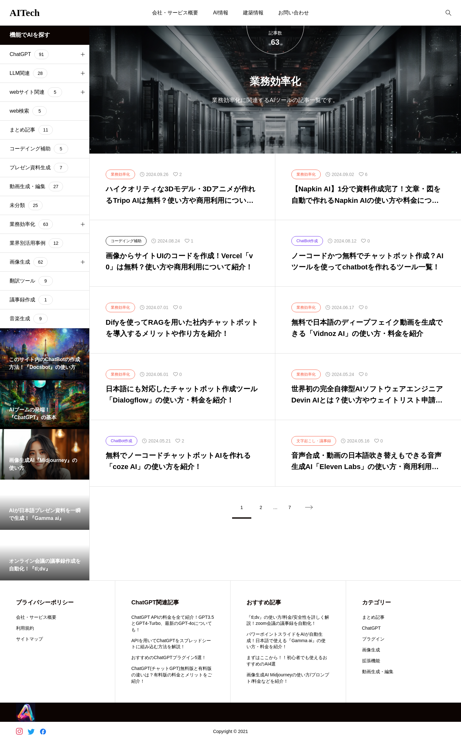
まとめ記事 (373, 617)
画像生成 (371, 649)
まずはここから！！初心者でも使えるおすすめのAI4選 (287, 660)
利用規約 (25, 628)
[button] (82, 54)
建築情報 (253, 12)
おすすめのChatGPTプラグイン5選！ (168, 657)
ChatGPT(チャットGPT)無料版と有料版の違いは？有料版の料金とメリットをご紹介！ (171, 674)
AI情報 (220, 12)
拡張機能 (371, 660)
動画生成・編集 (377, 671)
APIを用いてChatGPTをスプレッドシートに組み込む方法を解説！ (171, 643)
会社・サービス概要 (175, 12)
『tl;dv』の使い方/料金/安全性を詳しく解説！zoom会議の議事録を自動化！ (288, 620)
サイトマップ (29, 638)
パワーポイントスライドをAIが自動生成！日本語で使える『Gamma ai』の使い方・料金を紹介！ (286, 640)
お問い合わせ (293, 12)
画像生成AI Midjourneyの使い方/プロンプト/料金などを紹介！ (288, 678)
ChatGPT (371, 628)
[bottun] (448, 13)
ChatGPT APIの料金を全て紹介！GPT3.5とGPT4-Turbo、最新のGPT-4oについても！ (172, 623)
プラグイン (373, 638)
